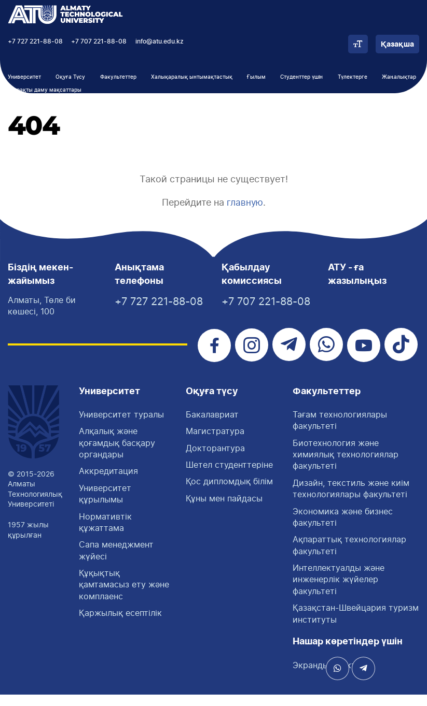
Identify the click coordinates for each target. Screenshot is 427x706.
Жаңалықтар (399, 77)
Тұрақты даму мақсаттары (46, 90)
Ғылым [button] (256, 77)
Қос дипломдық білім (229, 493)
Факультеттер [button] (118, 77)
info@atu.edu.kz (159, 41)
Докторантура (215, 459)
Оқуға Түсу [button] (70, 77)
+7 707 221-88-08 (99, 41)
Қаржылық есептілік (120, 624)
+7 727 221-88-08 (35, 41)
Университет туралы (121, 426)
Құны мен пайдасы (224, 510)
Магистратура (215, 442)
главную (245, 202)
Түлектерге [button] (352, 77)
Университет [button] (24, 77)
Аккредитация (108, 483)
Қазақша (397, 44)
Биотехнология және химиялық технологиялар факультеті (345, 466)
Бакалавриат (212, 426)
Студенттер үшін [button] (301, 77)
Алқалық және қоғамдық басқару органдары (117, 454)
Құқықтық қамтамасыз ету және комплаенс (124, 596)
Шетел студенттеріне (229, 476)
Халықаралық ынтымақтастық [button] (191, 77)
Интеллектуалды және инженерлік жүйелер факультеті (338, 591)
